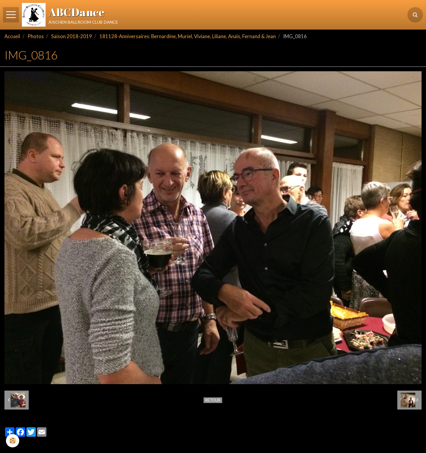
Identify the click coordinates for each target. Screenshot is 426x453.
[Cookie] (12, 440)
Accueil (12, 36)
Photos (36, 36)
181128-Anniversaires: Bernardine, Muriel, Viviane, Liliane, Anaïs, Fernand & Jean (187, 36)
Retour (212, 400)
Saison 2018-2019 (71, 36)
